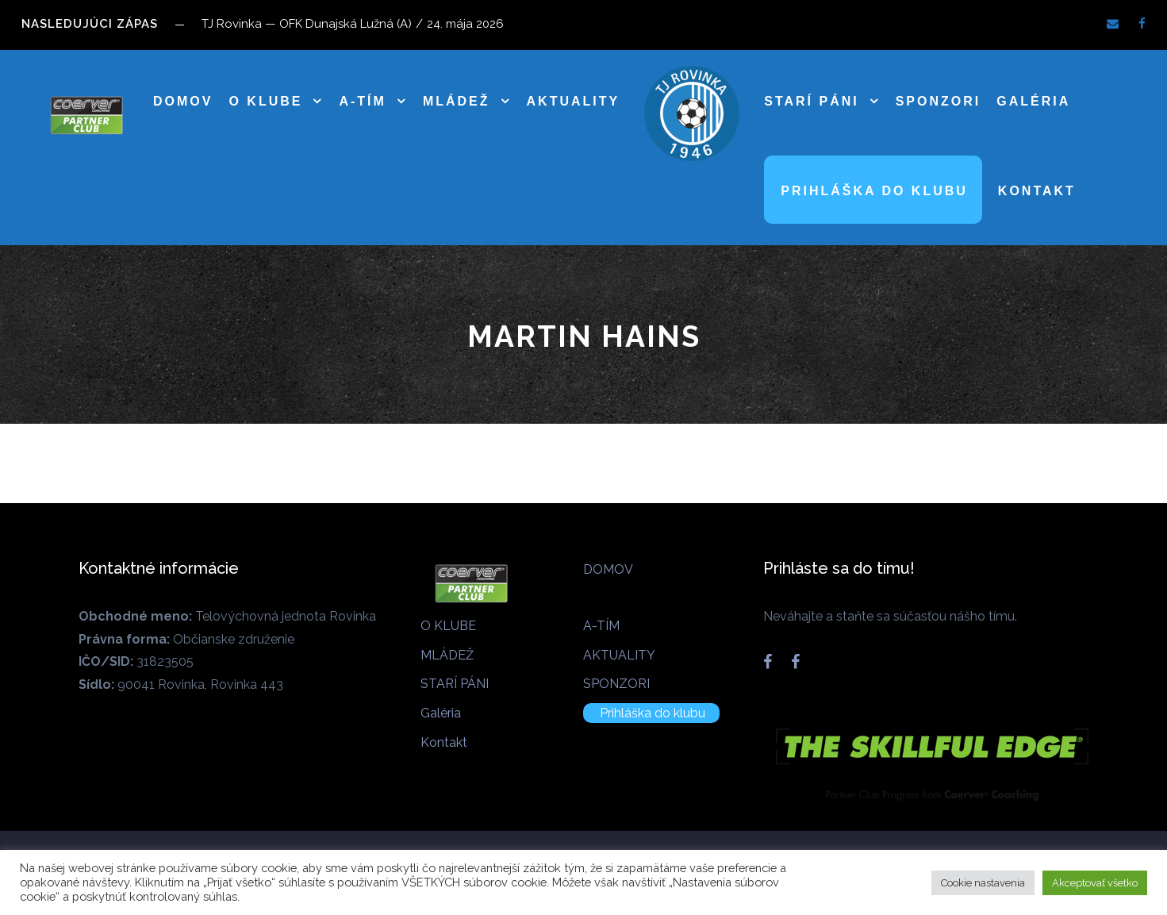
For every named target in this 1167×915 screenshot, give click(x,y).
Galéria (1033, 101)
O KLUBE (265, 101)
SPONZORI (938, 101)
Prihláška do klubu (874, 191)
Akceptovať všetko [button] (1095, 883)
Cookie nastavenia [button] (983, 883)
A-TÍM (362, 101)
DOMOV (183, 101)
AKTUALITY (573, 101)
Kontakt (1037, 191)
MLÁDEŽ (456, 101)
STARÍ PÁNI (811, 101)
